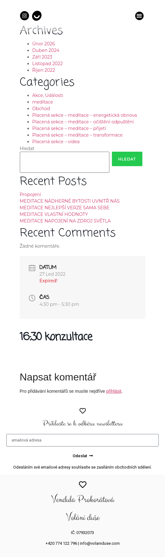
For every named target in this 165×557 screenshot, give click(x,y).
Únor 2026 (43, 44)
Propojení (30, 194)
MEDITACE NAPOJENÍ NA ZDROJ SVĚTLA (65, 221)
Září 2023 (42, 57)
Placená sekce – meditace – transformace (77, 135)
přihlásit (113, 391)
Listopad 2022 (47, 63)
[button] (139, 16)
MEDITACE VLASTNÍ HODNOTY (54, 214)
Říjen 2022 (43, 70)
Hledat (27, 148)
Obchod (41, 108)
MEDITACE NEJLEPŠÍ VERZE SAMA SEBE (65, 208)
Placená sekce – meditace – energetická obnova (84, 115)
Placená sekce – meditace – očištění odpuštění (83, 122)
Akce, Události (47, 95)
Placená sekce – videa (56, 141)
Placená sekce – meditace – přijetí (69, 128)
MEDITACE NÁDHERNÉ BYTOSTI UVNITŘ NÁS (70, 201)
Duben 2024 (45, 50)
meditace (42, 102)
